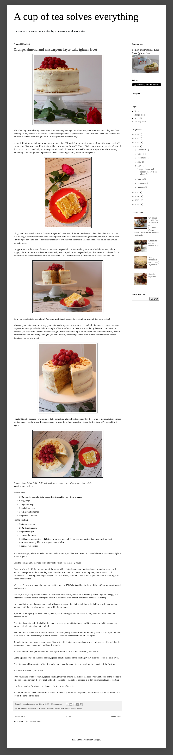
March (140, 179)
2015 (137, 192)
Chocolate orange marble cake (153, 243)
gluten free (32, 708)
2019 (137, 134)
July (139, 162)
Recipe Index (139, 115)
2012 (137, 204)
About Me (138, 118)
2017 (137, 142)
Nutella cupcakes (152, 275)
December (142, 150)
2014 (137, 196)
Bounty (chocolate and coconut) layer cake (154, 261)
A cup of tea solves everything (76, 16)
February (141, 183)
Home (68, 716)
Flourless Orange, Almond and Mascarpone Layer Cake (66, 483)
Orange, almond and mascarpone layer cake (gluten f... (147, 171)
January (141, 187)
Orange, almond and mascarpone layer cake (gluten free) (55, 49)
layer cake (41, 708)
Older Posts (116, 716)
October (141, 154)
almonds (24, 708)
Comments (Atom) (32, 721)
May (140, 166)
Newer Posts (20, 716)
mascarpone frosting (62, 708)
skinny (79, 708)
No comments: (57, 704)
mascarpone (50, 708)
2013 (137, 200)
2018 (137, 138)
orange (73, 708)
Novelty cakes (140, 121)
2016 (137, 146)
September (142, 158)
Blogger (97, 740)
